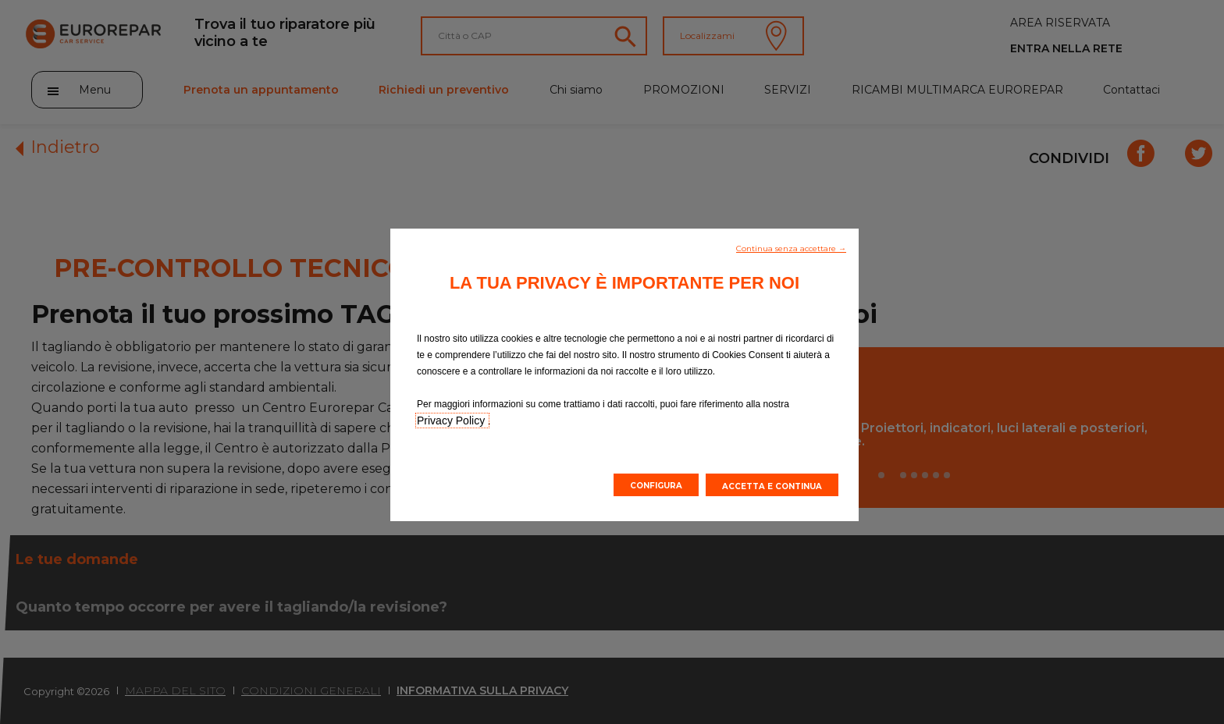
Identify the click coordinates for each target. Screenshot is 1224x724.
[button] (791, 247)
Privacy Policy (452, 420)
